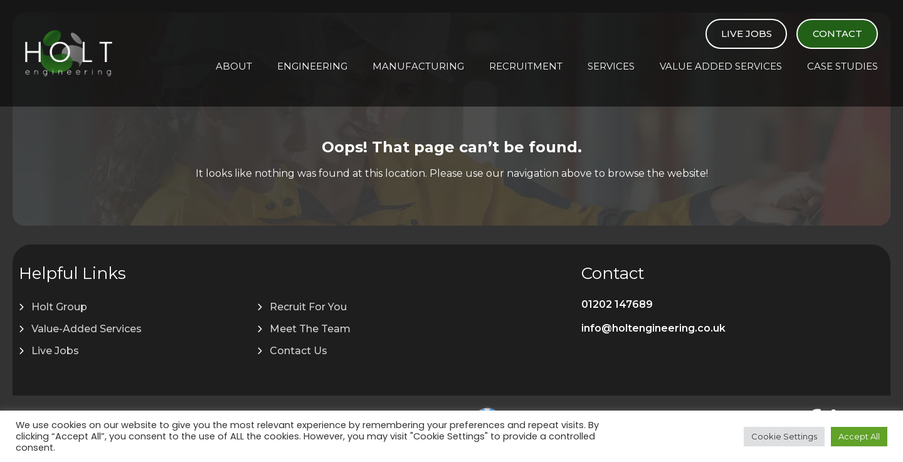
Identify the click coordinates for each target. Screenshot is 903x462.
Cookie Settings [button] (784, 436)
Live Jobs (746, 33)
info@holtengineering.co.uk (653, 328)
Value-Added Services (86, 329)
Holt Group (59, 307)
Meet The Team (310, 329)
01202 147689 (617, 304)
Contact (837, 33)
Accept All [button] (859, 436)
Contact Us (298, 351)
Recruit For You (308, 307)
